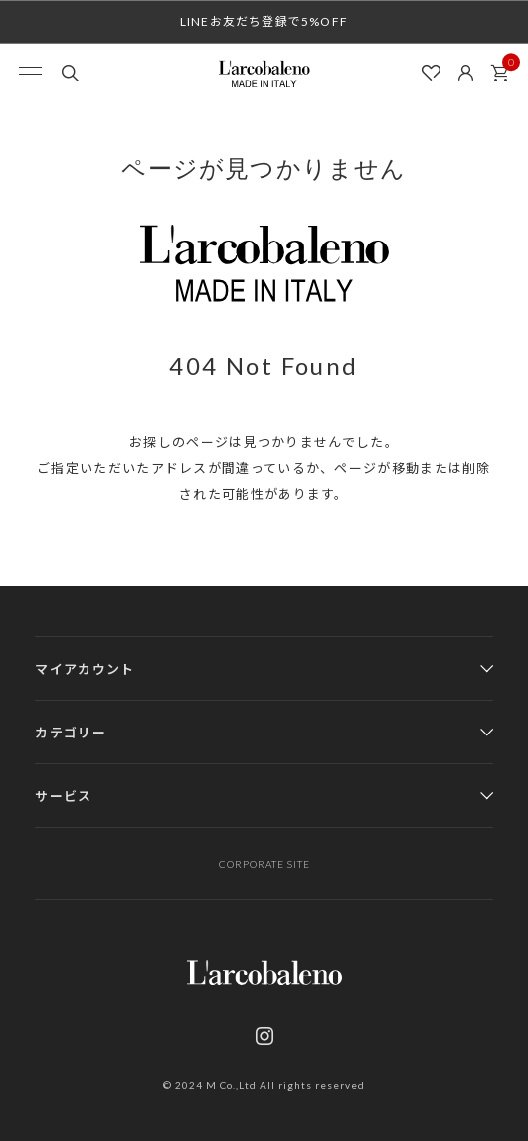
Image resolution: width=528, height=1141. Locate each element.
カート (505, 68)
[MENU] (30, 73)
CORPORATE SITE (264, 864)
